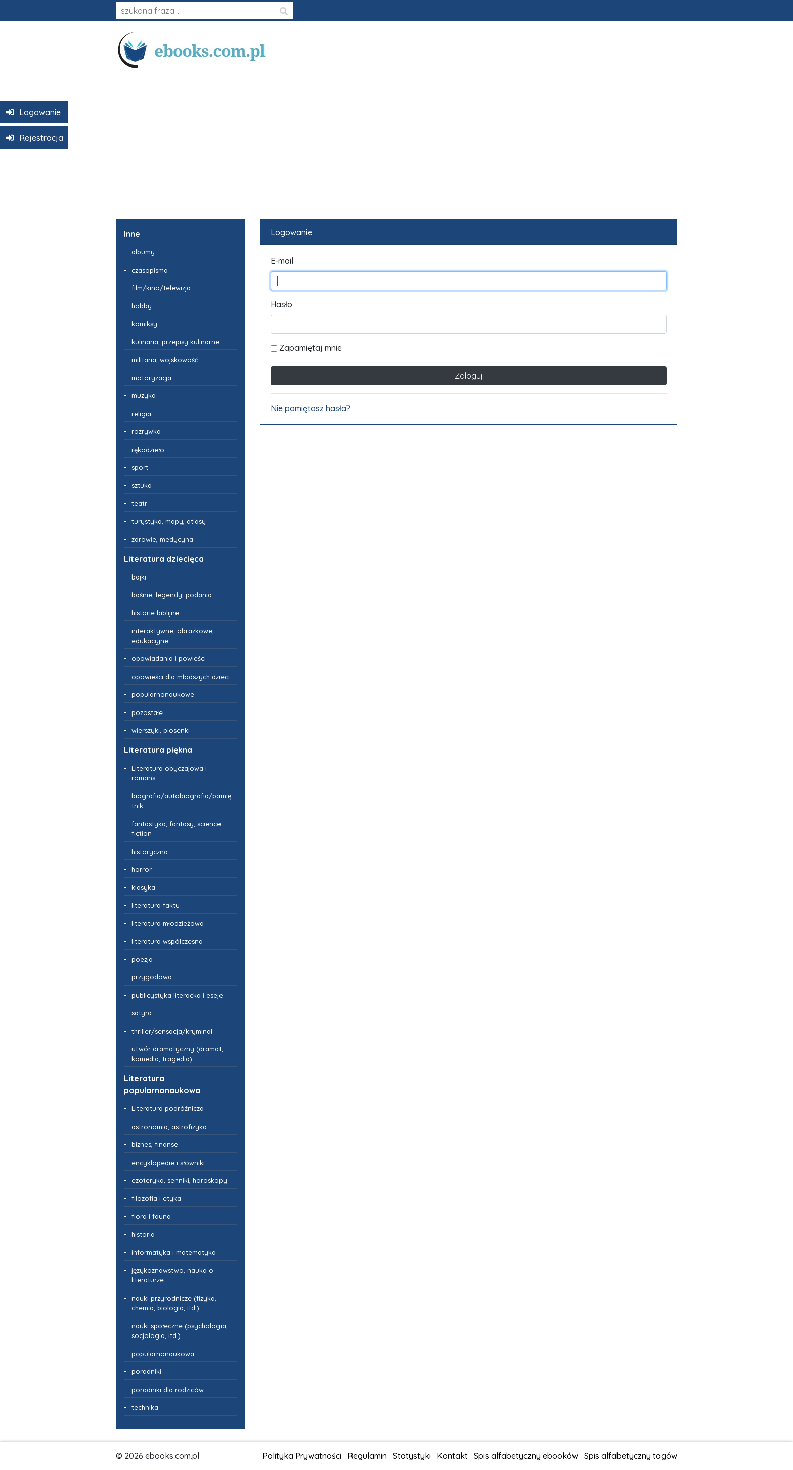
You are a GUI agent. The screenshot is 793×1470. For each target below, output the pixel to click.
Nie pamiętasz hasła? (310, 408)
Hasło (281, 304)
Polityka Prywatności (301, 1456)
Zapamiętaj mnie (306, 348)
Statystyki (412, 1456)
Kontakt (452, 1456)
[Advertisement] (396, 140)
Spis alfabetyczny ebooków (526, 1456)
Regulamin (367, 1456)
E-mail (282, 261)
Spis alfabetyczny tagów (630, 1456)
